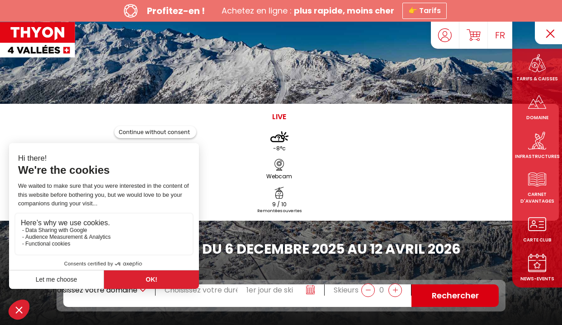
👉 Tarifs (424, 10)
